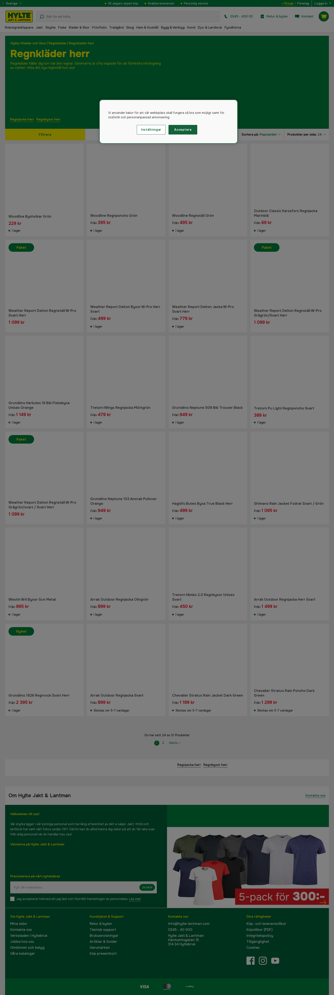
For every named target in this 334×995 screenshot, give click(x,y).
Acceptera (182, 130)
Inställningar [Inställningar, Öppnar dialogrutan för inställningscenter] (151, 130)
